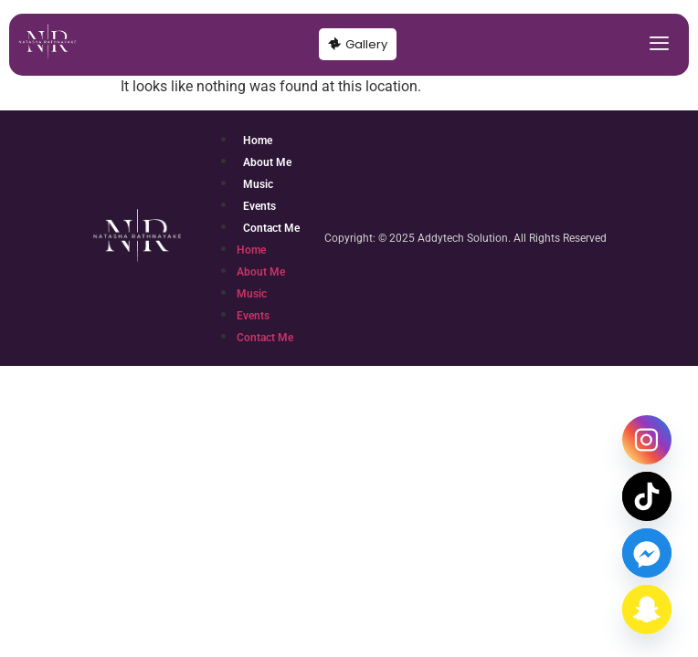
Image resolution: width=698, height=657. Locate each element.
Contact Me (271, 228)
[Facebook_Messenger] (647, 553)
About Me (267, 162)
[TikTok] (647, 496)
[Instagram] (647, 439)
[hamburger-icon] (659, 45)
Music (258, 184)
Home (257, 140)
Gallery (357, 44)
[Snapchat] (647, 609)
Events (259, 206)
